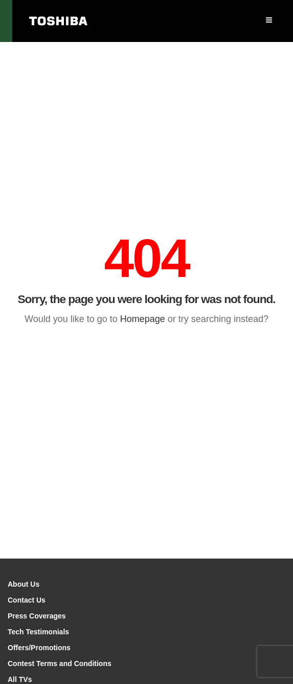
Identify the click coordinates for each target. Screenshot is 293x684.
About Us (23, 584)
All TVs (20, 679)
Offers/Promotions (39, 648)
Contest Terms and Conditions (59, 663)
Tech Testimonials (38, 632)
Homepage (142, 319)
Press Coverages (37, 616)
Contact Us (27, 600)
